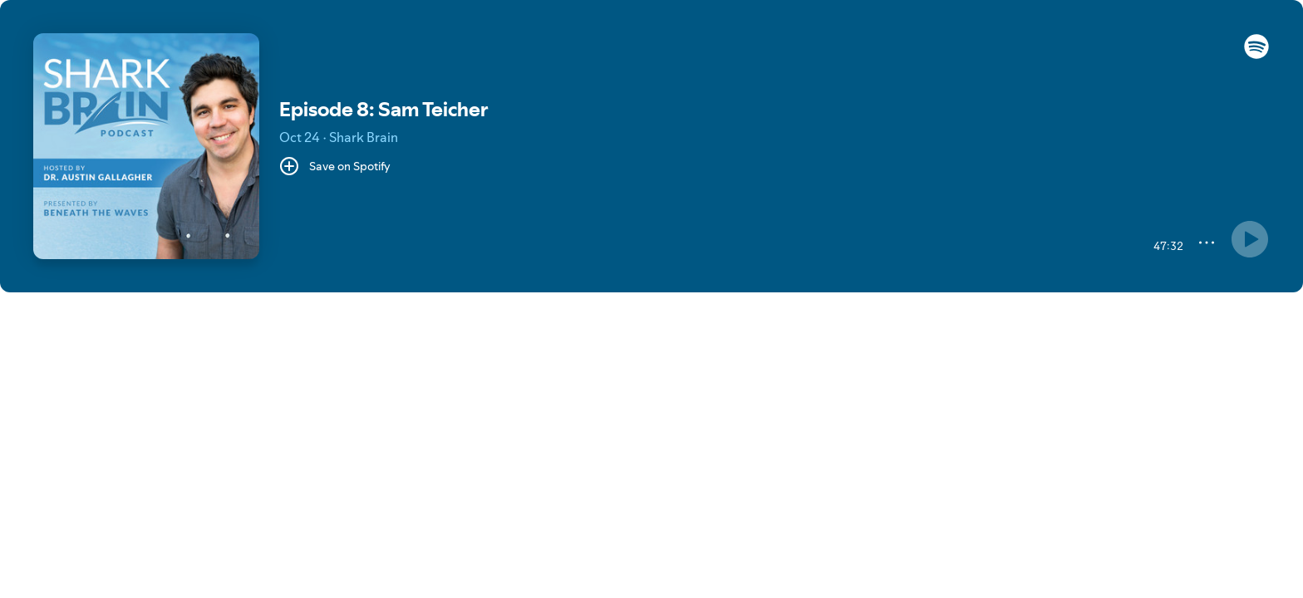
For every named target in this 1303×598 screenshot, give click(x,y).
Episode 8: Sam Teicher (384, 109)
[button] (1256, 55)
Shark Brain (363, 137)
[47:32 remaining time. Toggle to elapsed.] (1166, 245)
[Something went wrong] (1250, 239)
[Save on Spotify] (335, 166)
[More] (1207, 242)
